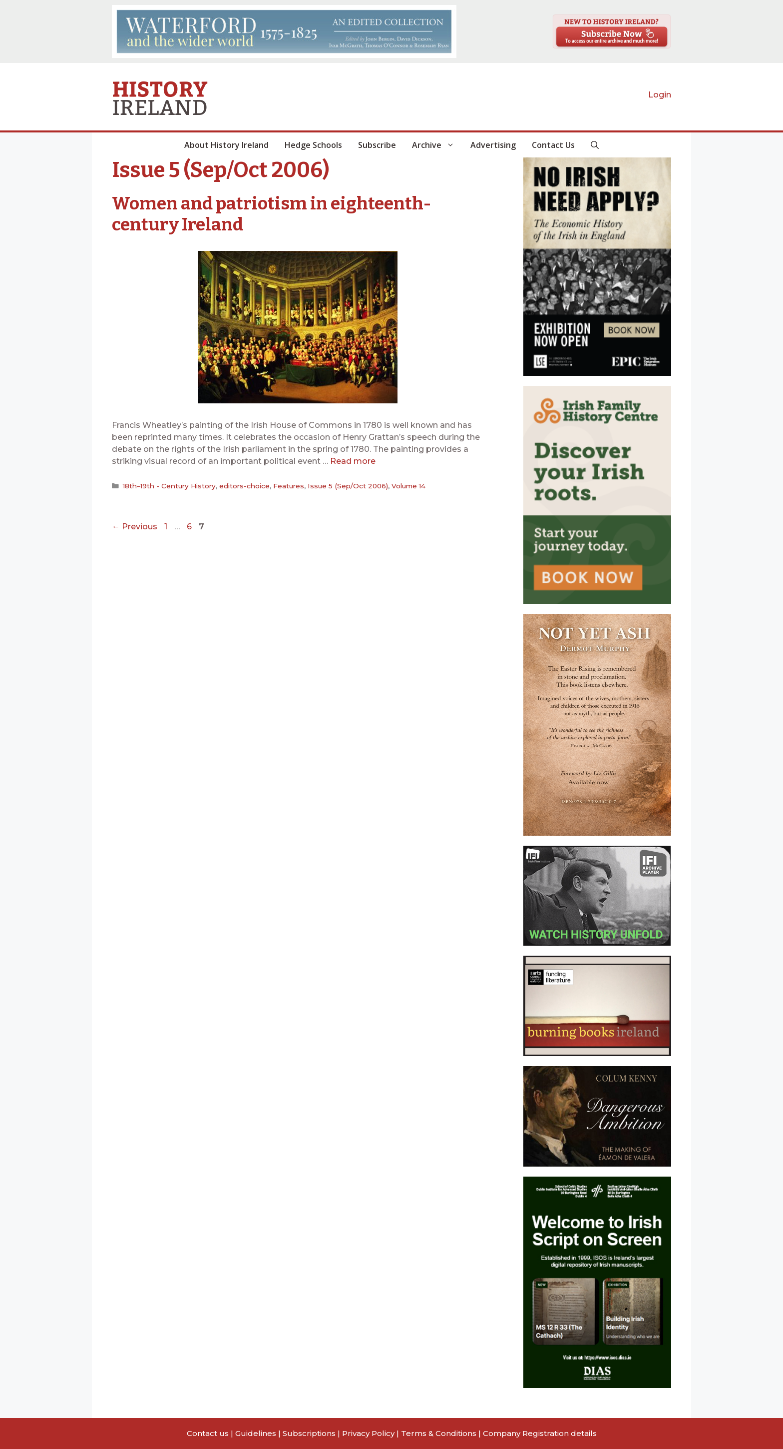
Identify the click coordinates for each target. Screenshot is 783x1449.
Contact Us (553, 144)
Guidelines (255, 1433)
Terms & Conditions (438, 1433)
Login (659, 94)
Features (288, 486)
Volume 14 (408, 486)
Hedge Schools (313, 144)
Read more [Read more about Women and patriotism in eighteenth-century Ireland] (353, 461)
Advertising (493, 144)
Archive (437, 144)
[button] (595, 144)
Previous (134, 526)
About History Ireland (226, 144)
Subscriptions (309, 1433)
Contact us (208, 1433)
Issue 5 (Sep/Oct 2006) (348, 486)
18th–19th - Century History (169, 486)
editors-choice (244, 486)
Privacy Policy (368, 1433)
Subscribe (377, 144)
